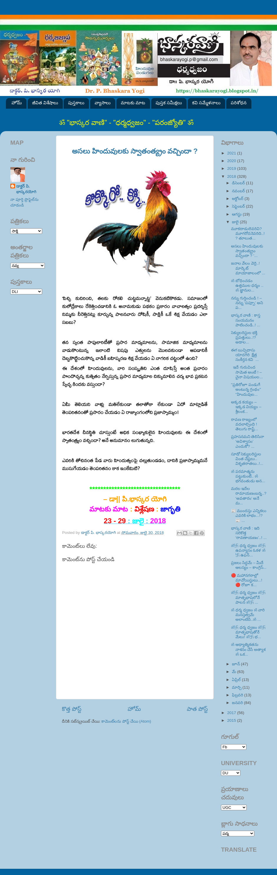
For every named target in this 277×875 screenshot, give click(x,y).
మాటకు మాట (133, 102)
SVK (26, 291)
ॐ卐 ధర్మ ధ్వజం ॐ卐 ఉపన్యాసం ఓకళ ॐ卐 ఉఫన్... (248, 550)
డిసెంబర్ (239, 183)
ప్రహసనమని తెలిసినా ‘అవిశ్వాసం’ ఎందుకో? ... (247, 441)
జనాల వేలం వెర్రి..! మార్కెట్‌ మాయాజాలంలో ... (248, 268)
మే (234, 671)
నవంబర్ (239, 191)
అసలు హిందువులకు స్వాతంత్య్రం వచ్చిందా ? (134, 151)
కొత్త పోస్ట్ (71, 709)
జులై (236, 222)
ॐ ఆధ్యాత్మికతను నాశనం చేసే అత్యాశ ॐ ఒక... (248, 649)
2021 (232, 153)
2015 (232, 720)
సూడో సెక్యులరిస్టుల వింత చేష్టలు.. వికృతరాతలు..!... (247, 459)
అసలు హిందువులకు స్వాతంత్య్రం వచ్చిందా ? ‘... (247, 251)
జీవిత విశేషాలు (45, 102)
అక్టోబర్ (238, 198)
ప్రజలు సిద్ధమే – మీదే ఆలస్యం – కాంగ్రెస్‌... (248, 565)
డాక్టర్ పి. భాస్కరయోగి (26, 189)
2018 (232, 176)
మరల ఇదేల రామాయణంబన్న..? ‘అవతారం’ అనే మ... (248, 495)
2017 (232, 713)
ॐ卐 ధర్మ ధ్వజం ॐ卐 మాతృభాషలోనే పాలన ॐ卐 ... (248, 597)
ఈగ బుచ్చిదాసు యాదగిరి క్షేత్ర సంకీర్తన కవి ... (245, 355)
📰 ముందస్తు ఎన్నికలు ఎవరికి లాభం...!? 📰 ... (249, 515)
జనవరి (238, 702)
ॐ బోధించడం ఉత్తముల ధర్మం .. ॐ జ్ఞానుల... (247, 285)
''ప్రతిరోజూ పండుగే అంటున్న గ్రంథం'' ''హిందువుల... (246, 389)
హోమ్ (16, 102)
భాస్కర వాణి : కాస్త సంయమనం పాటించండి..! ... (245, 320)
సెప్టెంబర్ (239, 206)
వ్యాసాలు (103, 102)
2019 (232, 168)
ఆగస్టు (237, 214)
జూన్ (236, 664)
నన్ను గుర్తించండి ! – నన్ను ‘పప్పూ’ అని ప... (247, 303)
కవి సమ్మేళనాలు (206, 102)
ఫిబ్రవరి (238, 695)
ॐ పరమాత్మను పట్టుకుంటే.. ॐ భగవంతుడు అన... (248, 476)
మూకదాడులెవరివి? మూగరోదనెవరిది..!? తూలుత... (248, 233)
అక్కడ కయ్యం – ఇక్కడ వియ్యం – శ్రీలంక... (246, 407)
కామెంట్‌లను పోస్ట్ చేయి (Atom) (126, 721)
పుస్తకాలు (76, 102)
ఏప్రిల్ (237, 679)
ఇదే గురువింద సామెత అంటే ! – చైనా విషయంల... (247, 372)
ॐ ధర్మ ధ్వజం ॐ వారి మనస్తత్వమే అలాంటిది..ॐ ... (248, 615)
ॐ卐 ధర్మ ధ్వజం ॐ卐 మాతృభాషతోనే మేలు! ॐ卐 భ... (248, 632)
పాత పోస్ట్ (197, 709)
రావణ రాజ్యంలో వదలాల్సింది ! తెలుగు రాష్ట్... (244, 424)
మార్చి (237, 687)
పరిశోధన (239, 102)
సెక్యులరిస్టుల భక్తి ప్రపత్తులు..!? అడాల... (244, 337)
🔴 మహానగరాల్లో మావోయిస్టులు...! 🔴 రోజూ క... (246, 580)
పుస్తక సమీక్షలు (169, 102)
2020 (232, 161)
